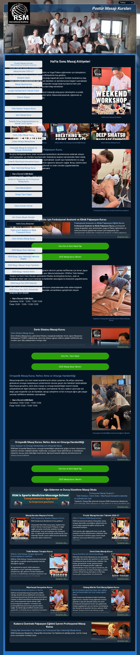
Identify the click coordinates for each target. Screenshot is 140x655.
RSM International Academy (65, 620)
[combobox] (126, 2)
